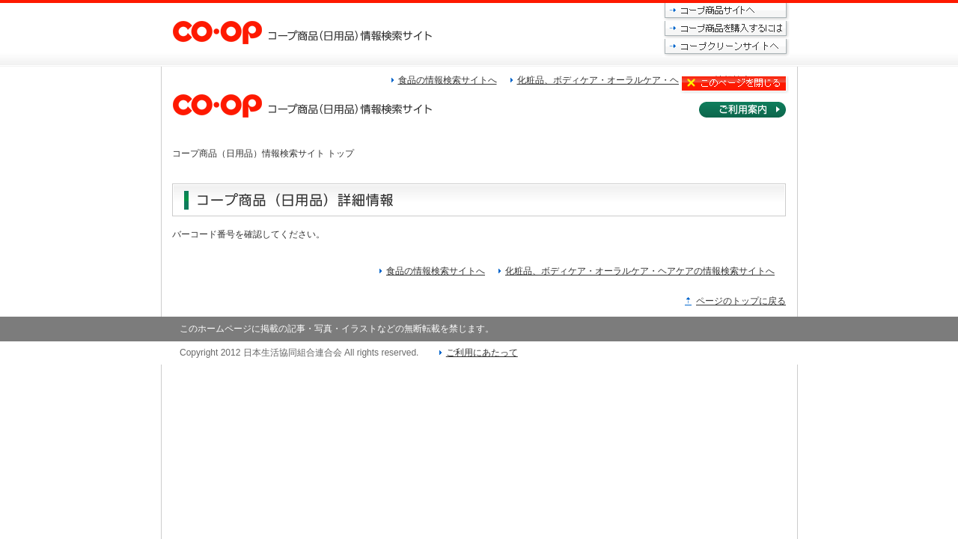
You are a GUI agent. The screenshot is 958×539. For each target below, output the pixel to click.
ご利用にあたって (482, 352)
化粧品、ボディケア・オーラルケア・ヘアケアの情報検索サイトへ (640, 271)
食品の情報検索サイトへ (435, 271)
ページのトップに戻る (741, 301)
